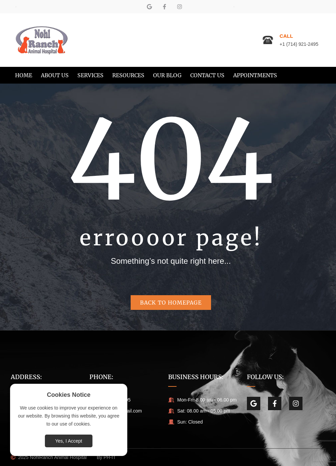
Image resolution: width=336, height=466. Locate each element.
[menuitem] (24, 75)
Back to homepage (171, 302)
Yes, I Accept (68, 441)
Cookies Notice (68, 394)
